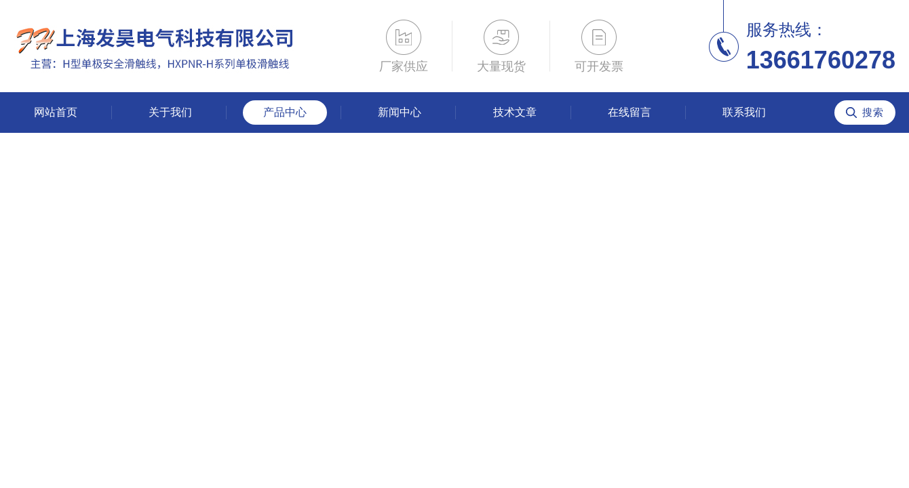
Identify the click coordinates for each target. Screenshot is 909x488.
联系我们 (744, 112)
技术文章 (515, 112)
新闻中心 (399, 112)
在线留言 (629, 112)
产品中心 (285, 112)
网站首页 (55, 112)
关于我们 (170, 112)
